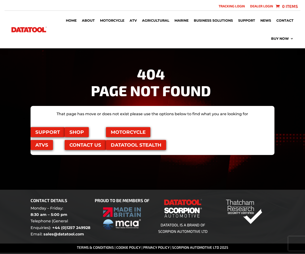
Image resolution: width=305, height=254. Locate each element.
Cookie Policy (129, 247)
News (265, 20)
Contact (285, 20)
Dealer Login (261, 6)
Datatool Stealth (136, 145)
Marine (181, 20)
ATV (133, 20)
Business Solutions (213, 20)
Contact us (85, 145)
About (88, 20)
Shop (76, 132)
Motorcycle (112, 20)
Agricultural (155, 20)
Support (246, 20)
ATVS (41, 145)
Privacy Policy (156, 247)
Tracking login (232, 6)
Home (71, 20)
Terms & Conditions (95, 247)
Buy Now (280, 38)
